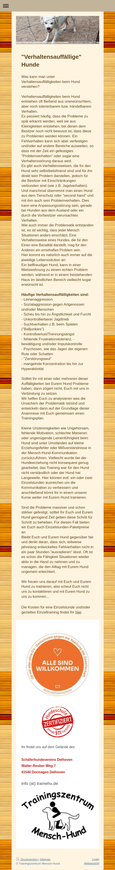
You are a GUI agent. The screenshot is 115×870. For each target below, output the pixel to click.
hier (78, 612)
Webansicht (91, 863)
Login (95, 859)
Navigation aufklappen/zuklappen (57, 5)
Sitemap (45, 859)
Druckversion (27, 859)
